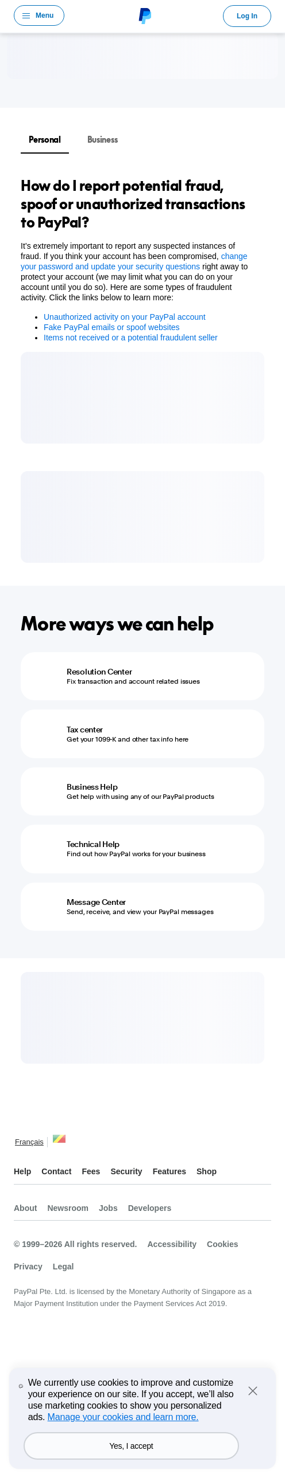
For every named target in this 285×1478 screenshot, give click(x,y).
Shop (207, 1171)
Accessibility (172, 1244)
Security (126, 1171)
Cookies (222, 1244)
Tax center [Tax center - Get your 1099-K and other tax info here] (85, 729)
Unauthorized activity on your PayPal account (125, 317)
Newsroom (67, 1208)
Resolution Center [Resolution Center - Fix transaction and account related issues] (99, 671)
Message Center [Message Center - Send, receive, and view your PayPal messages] (96, 902)
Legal (63, 1266)
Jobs (108, 1208)
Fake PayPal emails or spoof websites (112, 327)
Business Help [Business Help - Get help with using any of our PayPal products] (92, 786)
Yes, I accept (131, 1445)
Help (22, 1171)
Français (29, 1142)
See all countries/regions (59, 1143)
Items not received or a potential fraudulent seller (131, 337)
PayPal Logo (143, 15)
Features (169, 1171)
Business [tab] (102, 139)
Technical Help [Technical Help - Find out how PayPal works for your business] (93, 844)
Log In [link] (247, 16)
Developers (149, 1208)
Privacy (28, 1266)
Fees (91, 1171)
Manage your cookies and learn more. (123, 1417)
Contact (56, 1171)
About (25, 1208)
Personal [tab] (45, 139)
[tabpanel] (136, 260)
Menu (44, 15)
